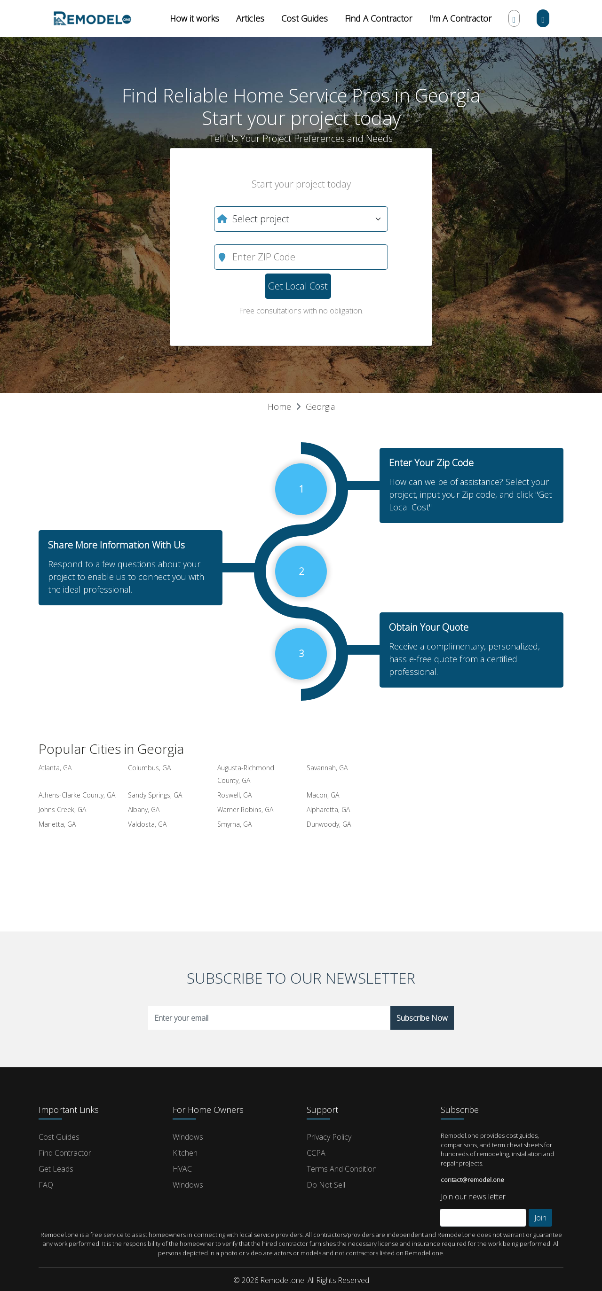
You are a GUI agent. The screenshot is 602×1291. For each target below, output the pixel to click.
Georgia (320, 406)
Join (540, 1218)
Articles (250, 18)
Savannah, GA (327, 767)
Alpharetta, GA (328, 809)
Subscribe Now (422, 1018)
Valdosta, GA (147, 824)
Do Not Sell (326, 1185)
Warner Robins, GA (245, 809)
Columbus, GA (149, 767)
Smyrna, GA (234, 824)
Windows (188, 1137)
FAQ (46, 1185)
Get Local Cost (298, 286)
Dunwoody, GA (329, 824)
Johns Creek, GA (62, 809)
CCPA (316, 1153)
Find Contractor (65, 1153)
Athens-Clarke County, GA (77, 794)
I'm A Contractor (460, 18)
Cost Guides (304, 18)
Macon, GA (323, 794)
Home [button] (279, 406)
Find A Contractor (378, 18)
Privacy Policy (329, 1137)
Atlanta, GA (55, 767)
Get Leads (56, 1169)
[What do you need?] (301, 219)
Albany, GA (143, 809)
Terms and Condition (342, 1169)
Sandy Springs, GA (155, 794)
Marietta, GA (57, 824)
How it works (194, 18)
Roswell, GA (234, 794)
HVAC (182, 1169)
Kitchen (185, 1153)
